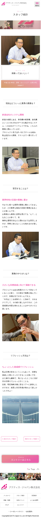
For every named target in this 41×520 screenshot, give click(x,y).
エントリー (20, 505)
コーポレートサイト (17, 511)
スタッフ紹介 (20, 495)
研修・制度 (7, 500)
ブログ (7, 505)
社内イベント (20, 500)
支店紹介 (34, 495)
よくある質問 (34, 500)
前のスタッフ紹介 (31, 439)
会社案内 (29, 511)
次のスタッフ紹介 (10, 439)
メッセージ (7, 495)
